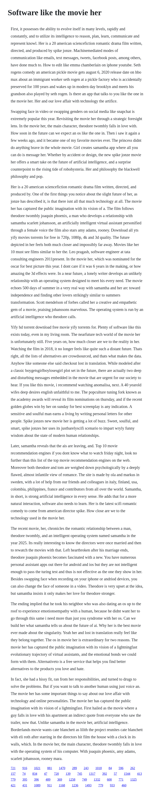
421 (13, 785)
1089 (37, 785)
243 (86, 768)
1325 (133, 779)
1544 (127, 773)
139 (68, 773)
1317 (92, 773)
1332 (97, 779)
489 (48, 779)
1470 (62, 768)
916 (24, 768)
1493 (88, 785)
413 (139, 773)
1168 (62, 785)
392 (104, 773)
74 (23, 773)
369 (59, 779)
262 (132, 768)
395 (24, 779)
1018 (98, 768)
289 (74, 768)
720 (56, 773)
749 (84, 779)
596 (121, 768)
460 (124, 785)
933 (112, 785)
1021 (37, 768)
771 (121, 779)
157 (13, 773)
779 (13, 779)
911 (49, 785)
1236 (75, 785)
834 (34, 773)
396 (36, 779)
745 (79, 773)
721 (13, 768)
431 (24, 785)
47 (45, 773)
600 (109, 779)
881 (49, 768)
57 (115, 773)
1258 (72, 779)
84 (110, 768)
